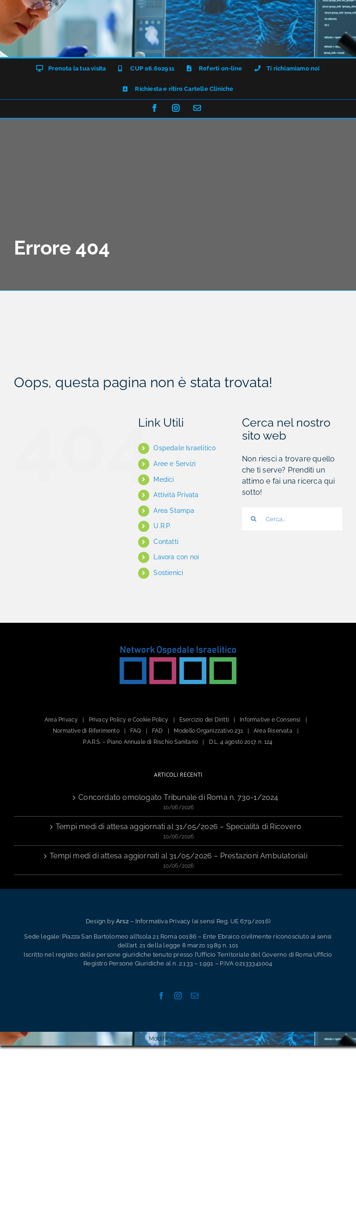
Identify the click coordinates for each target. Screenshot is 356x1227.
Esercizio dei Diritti (204, 719)
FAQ (135, 731)
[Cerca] (253, 518)
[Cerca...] (292, 518)
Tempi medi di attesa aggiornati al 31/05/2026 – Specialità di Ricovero (178, 826)
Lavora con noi (176, 557)
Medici (163, 479)
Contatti (165, 541)
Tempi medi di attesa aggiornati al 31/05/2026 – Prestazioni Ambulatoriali (178, 855)
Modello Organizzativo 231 (208, 731)
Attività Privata (175, 494)
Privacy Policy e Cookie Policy (129, 719)
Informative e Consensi (270, 719)
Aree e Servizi (174, 463)
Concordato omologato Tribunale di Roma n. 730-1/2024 (178, 797)
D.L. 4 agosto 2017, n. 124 (241, 742)
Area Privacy (61, 719)
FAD (157, 731)
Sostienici (168, 572)
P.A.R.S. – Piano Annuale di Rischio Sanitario (140, 742)
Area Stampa (173, 510)
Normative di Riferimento (86, 731)
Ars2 (122, 921)
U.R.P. (162, 526)
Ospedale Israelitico (184, 448)
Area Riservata (273, 731)
